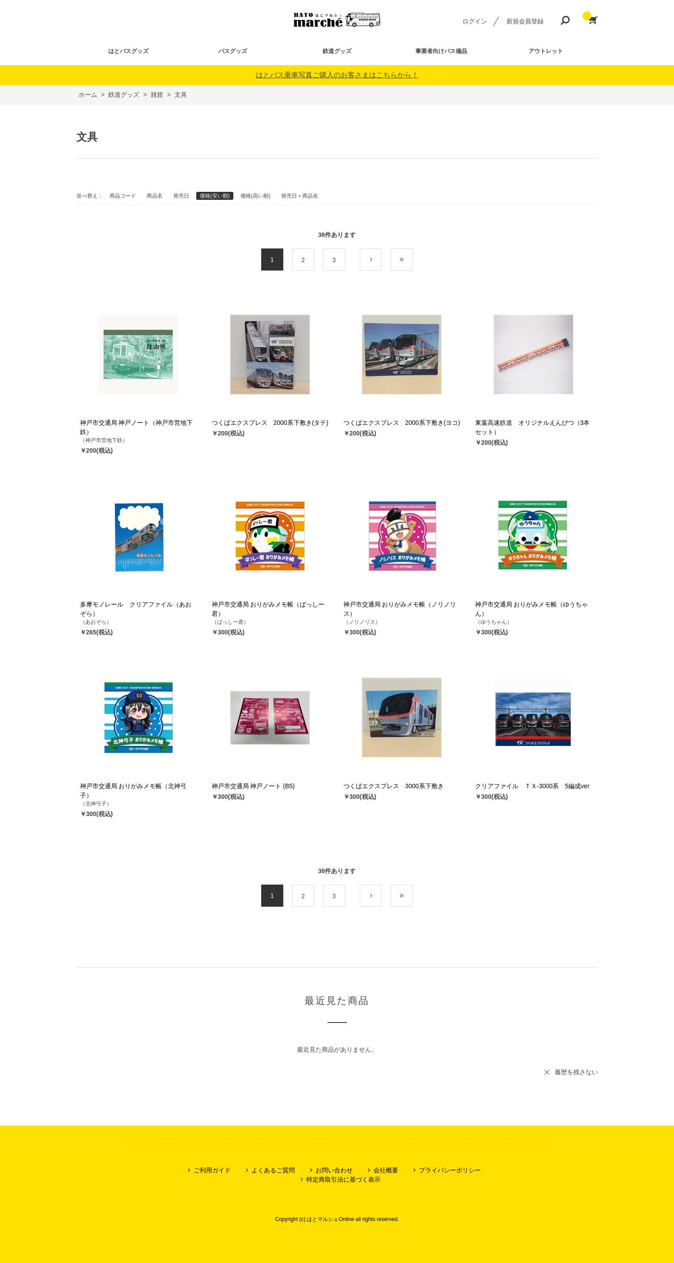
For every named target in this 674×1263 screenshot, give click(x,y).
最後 (412, 259)
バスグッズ (232, 51)
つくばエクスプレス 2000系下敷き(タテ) (270, 422)
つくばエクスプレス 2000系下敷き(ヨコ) (401, 422)
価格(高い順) (255, 196)
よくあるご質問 (273, 1170)
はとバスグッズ (128, 51)
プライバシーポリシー (450, 1170)
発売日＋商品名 (299, 196)
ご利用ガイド (212, 1170)
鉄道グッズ (337, 51)
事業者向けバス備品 (441, 51)
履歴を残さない (576, 1072)
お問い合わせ (334, 1170)
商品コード (123, 196)
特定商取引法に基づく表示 (343, 1179)
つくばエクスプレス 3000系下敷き (393, 786)
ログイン (474, 21)
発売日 (181, 196)
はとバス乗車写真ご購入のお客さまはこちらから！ (337, 75)
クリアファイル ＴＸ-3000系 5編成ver (532, 786)
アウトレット (546, 51)
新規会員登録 (525, 21)
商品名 (155, 196)
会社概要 (385, 1170)
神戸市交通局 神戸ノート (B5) (253, 786)
